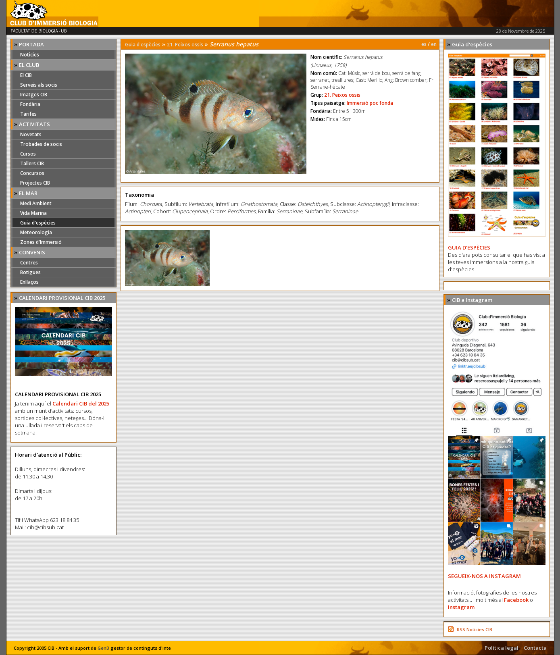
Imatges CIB (33, 94)
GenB (103, 648)
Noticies (29, 54)
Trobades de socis (41, 144)
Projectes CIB (35, 182)
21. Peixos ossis (185, 44)
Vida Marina (33, 213)
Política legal (501, 647)
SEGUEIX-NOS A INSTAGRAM (484, 576)
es (424, 44)
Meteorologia (36, 232)
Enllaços (29, 282)
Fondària (30, 104)
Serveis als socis (38, 84)
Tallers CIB (32, 163)
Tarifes (28, 113)
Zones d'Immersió (41, 242)
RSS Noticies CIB (474, 629)
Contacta (535, 647)
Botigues (30, 272)
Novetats (31, 134)
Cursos (28, 153)
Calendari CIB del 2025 (80, 403)
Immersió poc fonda (370, 103)
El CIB (26, 75)
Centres (29, 262)
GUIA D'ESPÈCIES (469, 247)
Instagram (461, 607)
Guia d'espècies (38, 222)
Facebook (516, 599)
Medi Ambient (36, 203)
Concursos (32, 173)
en (434, 44)
